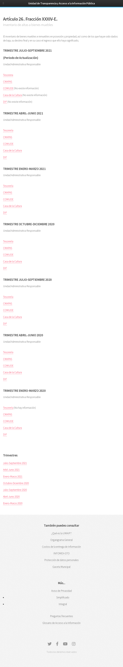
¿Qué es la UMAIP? (61, 533)
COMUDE (8, 88)
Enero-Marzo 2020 (12, 503)
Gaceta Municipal (61, 567)
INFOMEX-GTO (61, 553)
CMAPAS (7, 81)
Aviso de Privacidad (61, 590)
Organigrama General (61, 540)
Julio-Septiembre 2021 (15, 463)
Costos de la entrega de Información (61, 546)
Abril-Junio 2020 (11, 496)
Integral (63, 604)
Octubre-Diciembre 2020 (16, 483)
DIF (5, 101)
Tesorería (8, 130)
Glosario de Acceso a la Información (61, 623)
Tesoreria (8, 75)
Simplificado (62, 597)
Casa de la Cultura (12, 95)
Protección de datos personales (61, 560)
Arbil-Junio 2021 (11, 469)
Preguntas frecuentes (61, 616)
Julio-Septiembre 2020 (15, 490)
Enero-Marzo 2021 (12, 476)
